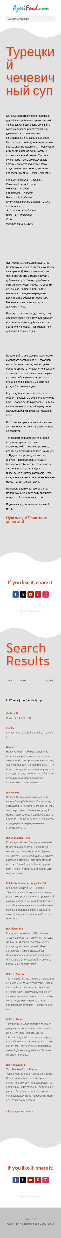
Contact (10, 728)
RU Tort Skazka (15, 974)
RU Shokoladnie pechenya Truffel (26, 883)
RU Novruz (12, 792)
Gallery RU (12, 713)
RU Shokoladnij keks (18, 837)
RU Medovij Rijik (16, 1064)
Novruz (10, 747)
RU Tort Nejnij (14, 1019)
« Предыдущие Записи (20, 1111)
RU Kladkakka (14, 928)
